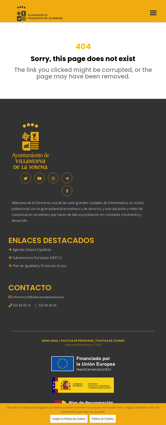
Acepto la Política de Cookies (68, 418)
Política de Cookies (103, 418)
